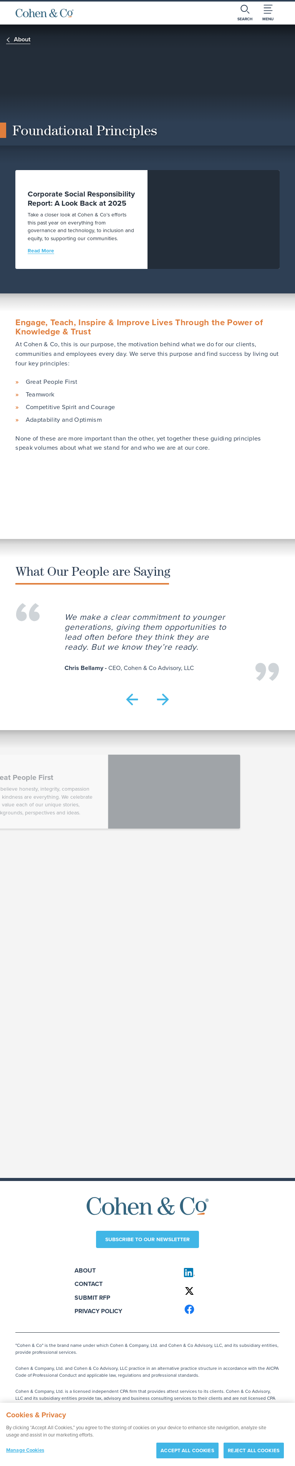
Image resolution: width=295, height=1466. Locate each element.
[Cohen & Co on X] (228, 1291)
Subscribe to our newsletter (147, 1239)
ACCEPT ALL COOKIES (187, 1453)
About (85, 1270)
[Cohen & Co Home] (44, 13)
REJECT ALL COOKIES (254, 1453)
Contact (89, 1283)
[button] (132, 699)
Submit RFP (92, 1297)
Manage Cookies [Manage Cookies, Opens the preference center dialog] (25, 1453)
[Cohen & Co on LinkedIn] (228, 1272)
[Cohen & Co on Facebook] (228, 1309)
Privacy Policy (98, 1311)
